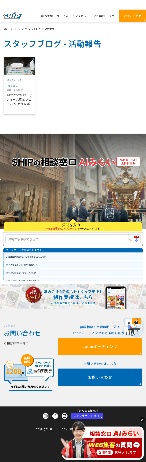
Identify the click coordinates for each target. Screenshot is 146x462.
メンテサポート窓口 (86, 416)
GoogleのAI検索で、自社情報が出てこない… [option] (27, 256)
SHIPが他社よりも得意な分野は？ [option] (21, 264)
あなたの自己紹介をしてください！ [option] (22, 272)
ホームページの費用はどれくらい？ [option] (22, 280)
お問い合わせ (132, 16)
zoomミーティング (100, 353)
